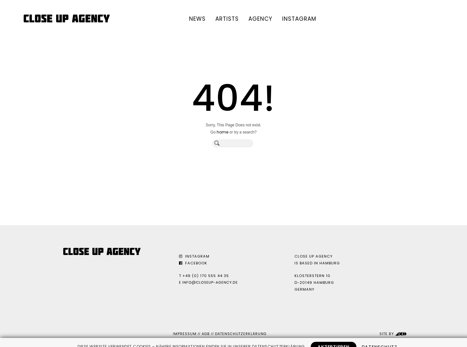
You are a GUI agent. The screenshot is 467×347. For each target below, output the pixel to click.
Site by (393, 333)
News (197, 19)
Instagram (299, 19)
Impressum (185, 333)
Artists (227, 19)
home (222, 132)
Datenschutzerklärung (241, 333)
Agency (260, 19)
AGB (206, 333)
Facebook (193, 263)
